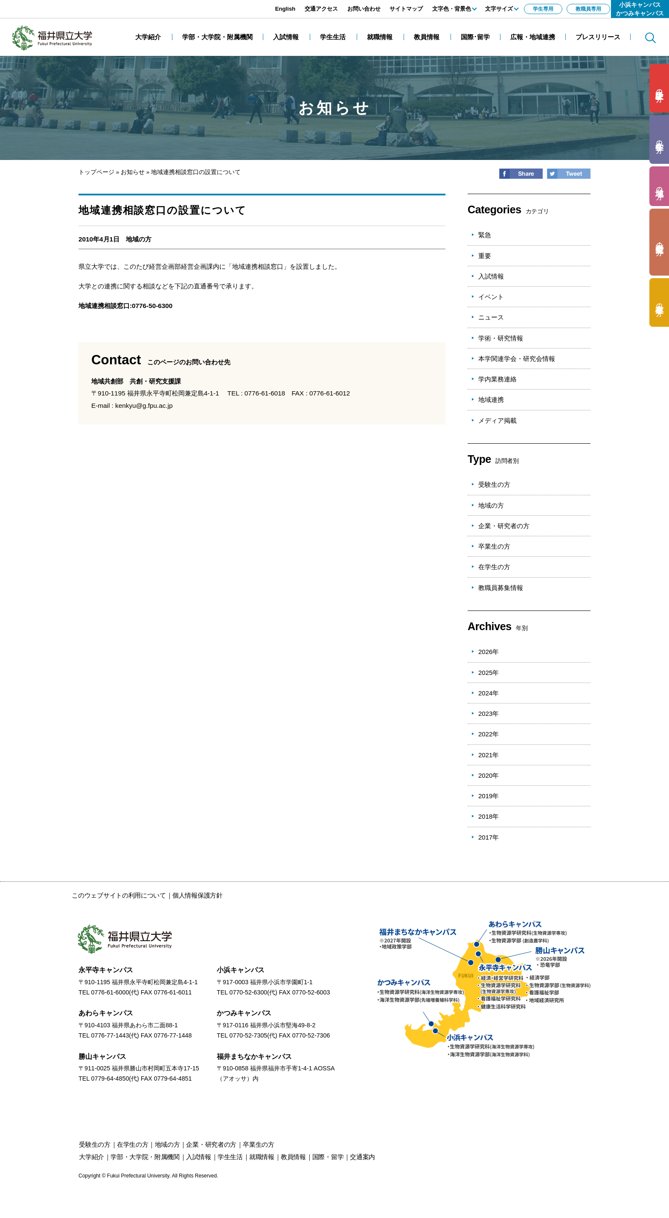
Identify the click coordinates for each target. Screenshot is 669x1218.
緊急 (484, 234)
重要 (484, 255)
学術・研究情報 (500, 338)
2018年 (488, 816)
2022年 (488, 734)
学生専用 (543, 9)
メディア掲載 (497, 420)
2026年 (488, 651)
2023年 (488, 713)
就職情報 (261, 1156)
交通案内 (362, 1156)
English (285, 9)
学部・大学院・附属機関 (145, 1156)
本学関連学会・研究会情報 (516, 358)
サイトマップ (406, 9)
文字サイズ (499, 9)
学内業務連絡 (497, 379)
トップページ (96, 172)
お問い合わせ (364, 9)
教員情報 (293, 1156)
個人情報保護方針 (197, 895)
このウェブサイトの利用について (119, 895)
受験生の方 (494, 484)
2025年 (488, 672)
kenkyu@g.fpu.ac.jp (144, 405)
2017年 (488, 837)
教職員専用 (588, 9)
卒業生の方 (494, 546)
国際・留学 (328, 1156)
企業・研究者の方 (503, 525)
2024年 (488, 693)
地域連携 (491, 399)
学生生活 (230, 1156)
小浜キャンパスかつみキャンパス (640, 9)
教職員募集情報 (500, 587)
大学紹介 (91, 1156)
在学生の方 (494, 566)
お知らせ (133, 172)
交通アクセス (321, 9)
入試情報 (491, 276)
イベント (491, 296)
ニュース (491, 317)
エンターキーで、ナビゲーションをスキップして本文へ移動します (96, 4)
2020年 (488, 775)
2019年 (488, 795)
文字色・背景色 (451, 9)
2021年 (488, 755)
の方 (659, 88)
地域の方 (138, 239)
